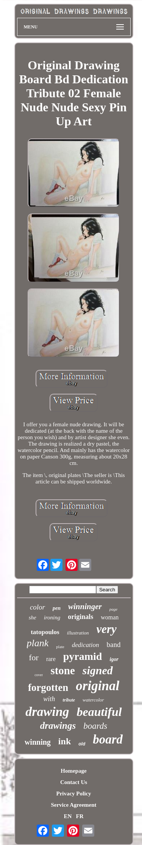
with (49, 699)
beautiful (99, 712)
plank (38, 643)
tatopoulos (45, 632)
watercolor (93, 700)
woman (110, 617)
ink (64, 741)
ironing (52, 617)
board (108, 739)
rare (51, 659)
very (107, 629)
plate (60, 646)
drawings (58, 725)
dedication (85, 645)
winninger (85, 606)
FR (80, 816)
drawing (47, 712)
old (81, 744)
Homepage (73, 771)
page (113, 609)
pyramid (82, 656)
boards (95, 726)
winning (38, 742)
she (32, 617)
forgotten (48, 687)
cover (38, 675)
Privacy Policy (73, 793)
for (34, 657)
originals (80, 616)
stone (62, 670)
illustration (78, 633)
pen (57, 608)
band (113, 645)
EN (68, 816)
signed (98, 670)
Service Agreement (73, 805)
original (97, 685)
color (37, 607)
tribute (68, 700)
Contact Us (73, 782)
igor (113, 659)
